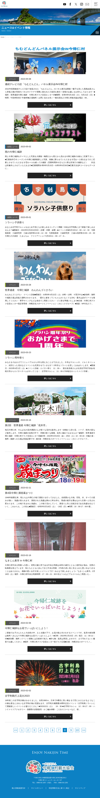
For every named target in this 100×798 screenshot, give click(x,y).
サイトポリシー (37, 788)
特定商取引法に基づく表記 (59, 788)
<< (15, 730)
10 (77, 730)
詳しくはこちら (50, 649)
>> (83, 730)
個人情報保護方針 (18, 788)
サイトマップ (80, 788)
